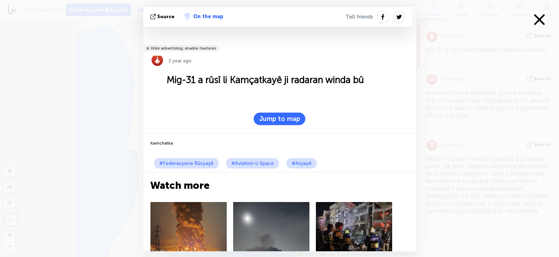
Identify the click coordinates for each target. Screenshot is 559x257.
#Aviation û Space (252, 163)
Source (163, 16)
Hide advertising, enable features (183, 48)
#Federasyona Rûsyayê (186, 163)
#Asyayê (302, 163)
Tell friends (359, 17)
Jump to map (279, 119)
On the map (204, 16)
